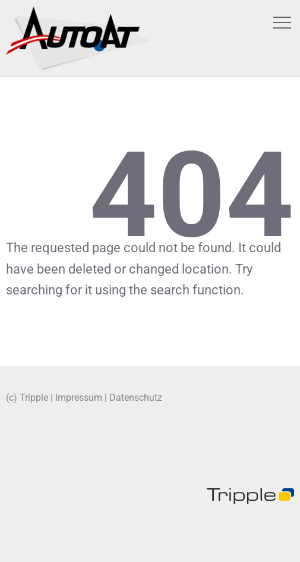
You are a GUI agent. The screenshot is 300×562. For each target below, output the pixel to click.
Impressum (78, 397)
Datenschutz (135, 397)
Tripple (34, 397)
